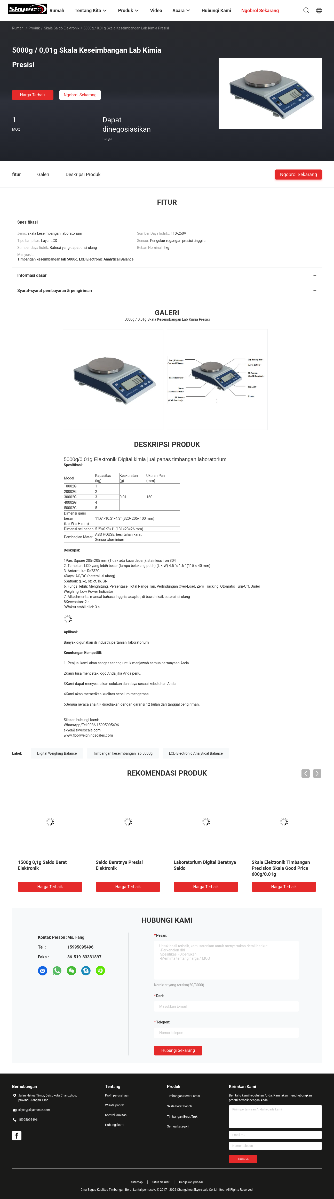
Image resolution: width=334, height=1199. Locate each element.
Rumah (17, 28)
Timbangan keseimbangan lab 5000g (123, 753)
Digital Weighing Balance (57, 753)
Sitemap (137, 1182)
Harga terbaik (32, 94)
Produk (34, 28)
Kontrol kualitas (115, 1115)
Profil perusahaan (117, 1095)
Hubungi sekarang (178, 1050)
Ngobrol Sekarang (80, 94)
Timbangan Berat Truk (182, 1116)
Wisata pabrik (114, 1105)
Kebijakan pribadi (191, 1182)
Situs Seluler (160, 1182)
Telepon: (163, 1022)
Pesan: (161, 935)
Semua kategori (178, 1126)
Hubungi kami (114, 1125)
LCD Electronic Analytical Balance (196, 753)
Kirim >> (243, 1159)
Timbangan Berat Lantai (183, 1096)
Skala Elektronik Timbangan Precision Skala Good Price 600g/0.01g (281, 868)
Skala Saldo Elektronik (61, 28)
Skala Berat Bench (179, 1106)
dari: (160, 996)
